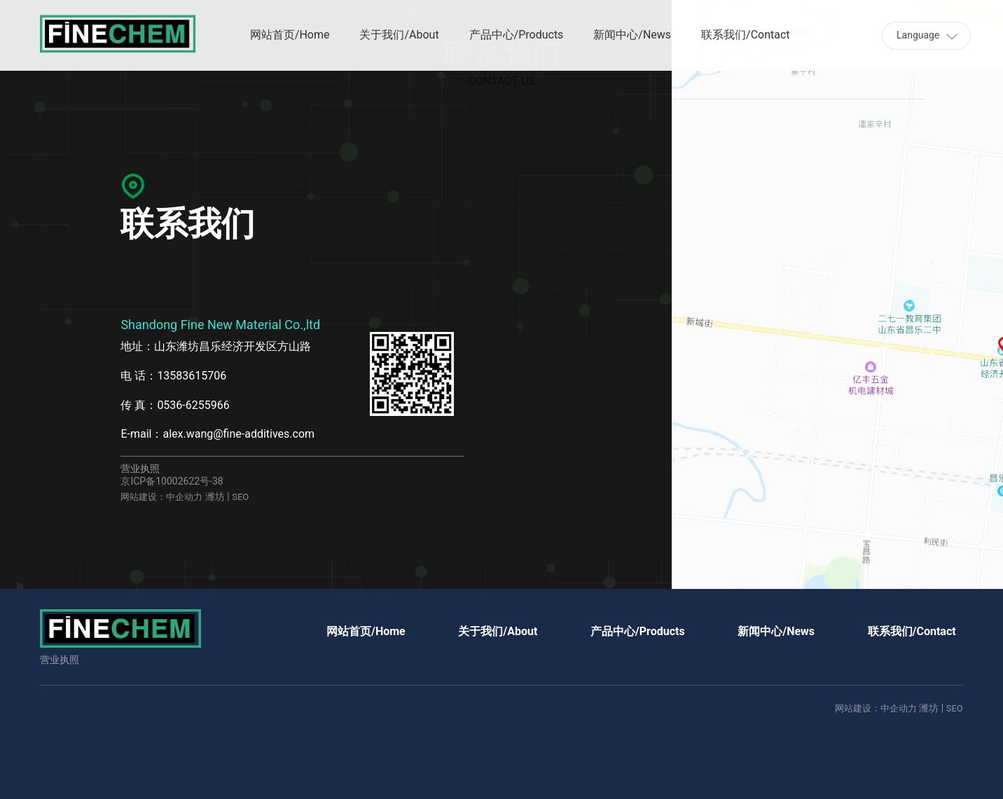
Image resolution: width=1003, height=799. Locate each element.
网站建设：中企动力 (161, 497)
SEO (240, 497)
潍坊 (215, 496)
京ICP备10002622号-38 (171, 481)
